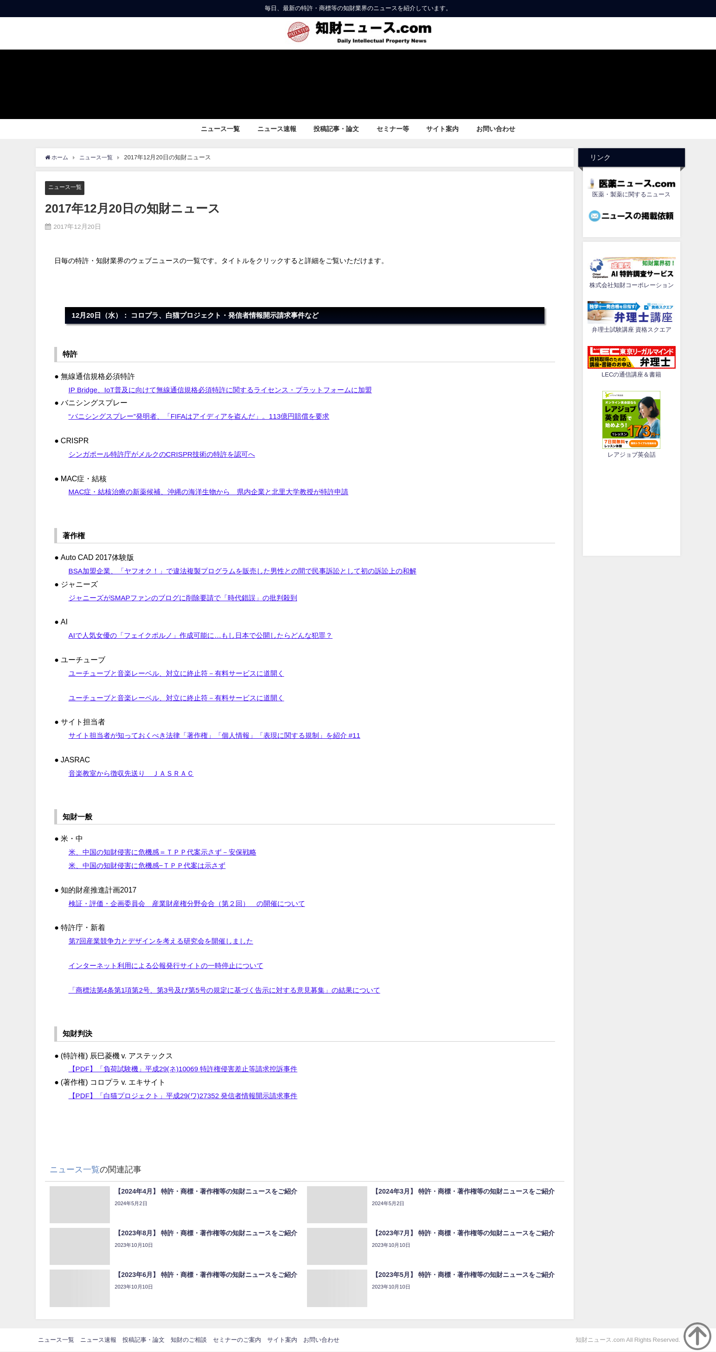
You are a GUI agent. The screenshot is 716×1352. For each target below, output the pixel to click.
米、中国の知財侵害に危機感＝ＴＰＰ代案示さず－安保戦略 (169, 852)
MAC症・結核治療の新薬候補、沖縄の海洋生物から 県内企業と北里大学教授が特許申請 (218, 492)
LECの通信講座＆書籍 (631, 374)
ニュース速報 (276, 129)
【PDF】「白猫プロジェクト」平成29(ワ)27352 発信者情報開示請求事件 (190, 1096)
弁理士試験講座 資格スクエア (631, 330)
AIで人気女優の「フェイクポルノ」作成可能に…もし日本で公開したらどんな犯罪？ (209, 635)
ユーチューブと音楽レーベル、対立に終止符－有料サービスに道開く (184, 673)
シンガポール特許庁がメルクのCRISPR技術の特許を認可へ (168, 454)
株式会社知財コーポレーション (631, 285)
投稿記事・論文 (336, 129)
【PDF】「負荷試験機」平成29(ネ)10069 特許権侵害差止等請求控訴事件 (190, 1069)
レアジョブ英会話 (631, 455)
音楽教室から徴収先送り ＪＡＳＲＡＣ (135, 773)
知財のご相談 (189, 1340)
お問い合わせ (495, 129)
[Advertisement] (632, 506)
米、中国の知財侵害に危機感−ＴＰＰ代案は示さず (152, 865)
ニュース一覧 (220, 129)
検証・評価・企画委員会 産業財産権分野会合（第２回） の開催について (195, 903)
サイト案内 (442, 129)
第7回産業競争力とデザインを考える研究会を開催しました (167, 941)
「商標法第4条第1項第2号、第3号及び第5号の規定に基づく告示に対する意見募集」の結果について (235, 990)
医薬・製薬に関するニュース (631, 194)
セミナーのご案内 (237, 1340)
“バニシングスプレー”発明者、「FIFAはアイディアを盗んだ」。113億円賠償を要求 (207, 416)
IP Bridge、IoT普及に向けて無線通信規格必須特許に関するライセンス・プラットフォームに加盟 (230, 389)
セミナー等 (393, 129)
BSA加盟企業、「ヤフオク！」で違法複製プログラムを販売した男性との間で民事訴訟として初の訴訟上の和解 (254, 570)
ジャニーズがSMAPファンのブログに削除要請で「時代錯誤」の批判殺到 (190, 597)
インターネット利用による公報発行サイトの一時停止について (172, 965)
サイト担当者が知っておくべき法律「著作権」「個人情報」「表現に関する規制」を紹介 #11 (224, 735)
